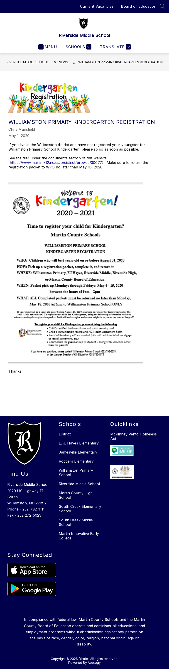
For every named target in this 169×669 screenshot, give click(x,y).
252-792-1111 (33, 509)
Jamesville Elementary (78, 452)
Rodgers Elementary (76, 461)
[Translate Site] (115, 47)
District (65, 434)
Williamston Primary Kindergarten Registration (120, 62)
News (63, 62)
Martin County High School (76, 495)
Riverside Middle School (28, 62)
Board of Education (138, 6)
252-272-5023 (29, 515)
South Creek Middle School (76, 522)
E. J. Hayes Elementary (79, 443)
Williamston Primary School (76, 472)
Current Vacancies (97, 6)
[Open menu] (47, 47)
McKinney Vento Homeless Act (133, 436)
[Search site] (162, 6)
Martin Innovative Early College (79, 535)
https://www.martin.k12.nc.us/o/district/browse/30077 (56, 162)
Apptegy (94, 662)
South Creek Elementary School (80, 508)
